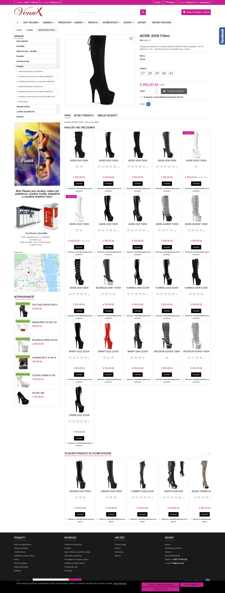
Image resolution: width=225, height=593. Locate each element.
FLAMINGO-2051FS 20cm (196, 288)
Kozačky (128, 22)
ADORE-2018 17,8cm (167, 160)
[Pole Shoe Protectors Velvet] (23, 304)
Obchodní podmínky (73, 556)
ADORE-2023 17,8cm (108, 224)
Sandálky (48, 22)
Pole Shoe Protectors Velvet (45, 305)
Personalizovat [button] (191, 584)
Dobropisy (119, 552)
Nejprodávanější (24, 296)
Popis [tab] (67, 115)
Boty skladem (30, 22)
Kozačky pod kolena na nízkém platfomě (36, 76)
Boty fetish (23, 102)
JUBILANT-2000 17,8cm (111, 491)
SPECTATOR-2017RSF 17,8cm (167, 351)
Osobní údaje (120, 544)
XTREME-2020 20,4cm (79, 415)
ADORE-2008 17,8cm (137, 160)
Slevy (16, 559)
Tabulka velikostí (21, 548)
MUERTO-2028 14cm (173, 491)
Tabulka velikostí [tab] (107, 115)
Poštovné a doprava (73, 544)
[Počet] (150, 91)
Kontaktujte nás (71, 567)
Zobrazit (80, 183)
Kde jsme (18, 252)
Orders (118, 548)
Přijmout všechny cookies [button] (160, 584)
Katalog (19, 36)
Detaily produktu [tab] (84, 115)
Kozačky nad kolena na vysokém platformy (37, 96)
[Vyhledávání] (112, 12)
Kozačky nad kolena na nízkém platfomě (36, 91)
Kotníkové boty (110, 22)
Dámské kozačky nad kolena (31, 86)
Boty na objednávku (22, 544)
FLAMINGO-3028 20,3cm (142, 491)
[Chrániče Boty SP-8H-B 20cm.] (23, 357)
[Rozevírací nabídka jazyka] (171, 2)
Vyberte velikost (173, 91)
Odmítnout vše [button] (160, 589)
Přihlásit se (190, 2)
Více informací (120, 583)
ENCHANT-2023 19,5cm (80, 491)
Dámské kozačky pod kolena (31, 71)
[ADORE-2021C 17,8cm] (79, 197)
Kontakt (67, 548)
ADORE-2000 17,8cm (108, 160)
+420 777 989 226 (31, 2)
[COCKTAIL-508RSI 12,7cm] (23, 374)
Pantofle (92, 22)
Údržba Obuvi (20, 552)
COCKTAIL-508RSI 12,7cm (43, 375)
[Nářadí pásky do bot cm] (23, 321)
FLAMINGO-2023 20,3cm (167, 288)
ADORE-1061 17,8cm (79, 160)
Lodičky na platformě (25, 112)
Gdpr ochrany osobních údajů (77, 552)
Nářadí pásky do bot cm (44, 322)
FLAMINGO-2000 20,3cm (137, 288)
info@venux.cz (55, 2)
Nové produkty (20, 563)
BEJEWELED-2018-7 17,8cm (108, 288)
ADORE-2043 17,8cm (79, 288)
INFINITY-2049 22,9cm (138, 351)
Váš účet (120, 537)
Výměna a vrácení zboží (24, 556)
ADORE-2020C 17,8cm (196, 160)
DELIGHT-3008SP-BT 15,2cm (205, 491)
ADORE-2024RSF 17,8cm (167, 224)
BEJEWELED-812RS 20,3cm (44, 340)
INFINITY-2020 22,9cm (79, 351)
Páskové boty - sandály (70, 22)
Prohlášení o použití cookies (76, 559)
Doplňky (142, 22)
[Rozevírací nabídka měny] (159, 2)
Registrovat (204, 2)
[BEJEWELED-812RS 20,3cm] (23, 339)
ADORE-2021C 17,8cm (79, 224)
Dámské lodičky (23, 107)
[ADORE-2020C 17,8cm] (196, 133)
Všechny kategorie (161, 22)
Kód (141, 40)
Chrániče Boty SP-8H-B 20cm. (45, 358)
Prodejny (68, 571)
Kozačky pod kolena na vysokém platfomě (36, 81)
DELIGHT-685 (38, 393)
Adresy (118, 556)
